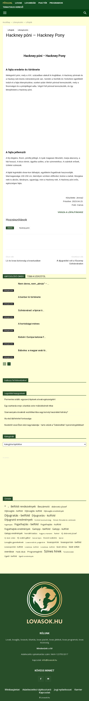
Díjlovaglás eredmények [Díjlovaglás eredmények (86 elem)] (54, 511)
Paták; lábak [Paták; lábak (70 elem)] (20, 552)
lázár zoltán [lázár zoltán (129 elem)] (74, 546)
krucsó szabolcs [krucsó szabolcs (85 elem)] (50, 538)
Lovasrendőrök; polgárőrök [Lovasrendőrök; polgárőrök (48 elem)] (35, 542)
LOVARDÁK (30, 2)
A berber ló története (29, 297)
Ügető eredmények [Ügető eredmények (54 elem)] (26, 556)
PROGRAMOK (56, 2)
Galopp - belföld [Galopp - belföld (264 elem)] (41, 528)
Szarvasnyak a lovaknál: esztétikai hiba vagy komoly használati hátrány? (36, 412)
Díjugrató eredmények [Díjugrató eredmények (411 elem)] (18, 519)
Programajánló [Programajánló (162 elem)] (34, 551)
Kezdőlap (6, 22)
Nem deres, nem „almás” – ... (33, 283)
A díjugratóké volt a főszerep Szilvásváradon (70, 262)
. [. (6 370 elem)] (8, 505)
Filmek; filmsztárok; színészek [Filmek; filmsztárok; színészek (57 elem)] (64, 520)
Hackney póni (24, 228)
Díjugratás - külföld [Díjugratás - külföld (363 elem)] (43, 515)
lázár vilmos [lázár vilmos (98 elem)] (62, 547)
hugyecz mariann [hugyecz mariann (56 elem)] (45, 533)
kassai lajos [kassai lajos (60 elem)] (37, 538)
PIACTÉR (42, 2)
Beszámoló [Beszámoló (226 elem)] (44, 506)
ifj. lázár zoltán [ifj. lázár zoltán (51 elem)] (9, 538)
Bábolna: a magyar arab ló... (32, 350)
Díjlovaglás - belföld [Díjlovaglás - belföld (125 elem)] (13, 511)
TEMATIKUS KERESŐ (13, 7)
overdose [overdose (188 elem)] (9, 551)
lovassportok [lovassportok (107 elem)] (53, 542)
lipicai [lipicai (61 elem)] (61, 538)
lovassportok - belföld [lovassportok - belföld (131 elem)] (71, 542)
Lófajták (29, 22)
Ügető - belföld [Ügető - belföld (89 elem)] (10, 556)
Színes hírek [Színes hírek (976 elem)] (52, 551)
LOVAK (18, 2)
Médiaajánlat (12, 689)
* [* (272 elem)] (5, 506)
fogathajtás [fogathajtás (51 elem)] (8, 525)
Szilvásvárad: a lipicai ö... (31, 310)
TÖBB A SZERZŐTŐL (36, 276)
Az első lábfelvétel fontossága (17, 418)
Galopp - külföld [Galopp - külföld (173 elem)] (60, 529)
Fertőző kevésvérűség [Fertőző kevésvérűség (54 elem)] (43, 520)
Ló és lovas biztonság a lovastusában (23, 260)
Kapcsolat (44, 692)
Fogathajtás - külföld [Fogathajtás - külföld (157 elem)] (51, 524)
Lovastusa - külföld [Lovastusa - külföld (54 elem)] (48, 547)
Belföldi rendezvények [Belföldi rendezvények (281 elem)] (23, 506)
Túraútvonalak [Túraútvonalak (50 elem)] (68, 552)
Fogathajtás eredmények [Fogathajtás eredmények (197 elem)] (17, 529)
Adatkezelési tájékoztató (36, 689)
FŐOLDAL (7, 2)
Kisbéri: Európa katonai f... (32, 337)
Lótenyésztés (18, 22)
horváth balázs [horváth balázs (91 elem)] (31, 533)
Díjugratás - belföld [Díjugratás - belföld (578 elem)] (17, 515)
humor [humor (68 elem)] (56, 533)
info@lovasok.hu (49, 660)
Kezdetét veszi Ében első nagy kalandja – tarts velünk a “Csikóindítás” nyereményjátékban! (44, 425)
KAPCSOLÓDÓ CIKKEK (14, 276)
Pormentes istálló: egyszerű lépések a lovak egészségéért (29, 399)
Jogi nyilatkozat (63, 689)
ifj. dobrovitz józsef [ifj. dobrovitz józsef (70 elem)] (69, 533)
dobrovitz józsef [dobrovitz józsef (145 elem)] (59, 506)
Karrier (78, 689)
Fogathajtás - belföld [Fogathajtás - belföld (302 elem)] (26, 524)
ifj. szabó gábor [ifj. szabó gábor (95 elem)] (24, 538)
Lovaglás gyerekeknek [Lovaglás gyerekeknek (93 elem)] (14, 542)
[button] (85, 13)
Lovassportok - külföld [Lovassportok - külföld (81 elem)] (13, 547)
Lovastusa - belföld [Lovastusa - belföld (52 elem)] (32, 547)
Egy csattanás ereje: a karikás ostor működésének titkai (28, 406)
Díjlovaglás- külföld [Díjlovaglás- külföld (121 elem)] (33, 511)
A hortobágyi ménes (29, 323)
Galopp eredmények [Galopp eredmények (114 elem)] (13, 533)
